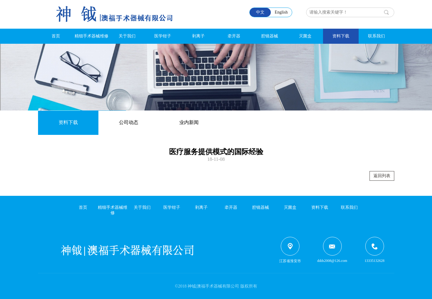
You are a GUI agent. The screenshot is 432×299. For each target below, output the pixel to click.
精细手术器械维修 (91, 36)
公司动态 (128, 122)
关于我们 (127, 36)
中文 (260, 12)
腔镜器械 (269, 36)
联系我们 (376, 36)
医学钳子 (162, 36)
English (281, 12)
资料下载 (340, 36)
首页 (56, 36)
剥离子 (198, 36)
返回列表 (381, 175)
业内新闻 (189, 122)
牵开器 (234, 36)
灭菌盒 (305, 36)
